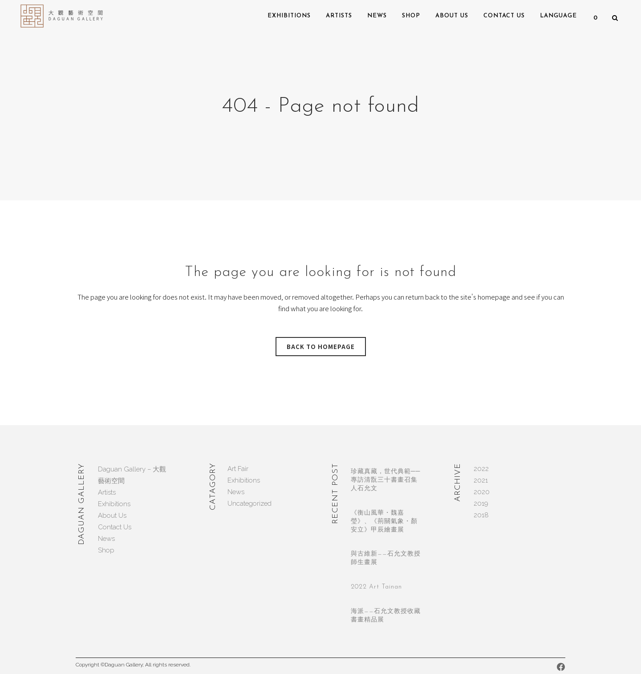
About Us (112, 516)
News (106, 539)
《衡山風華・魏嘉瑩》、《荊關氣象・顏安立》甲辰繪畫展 (384, 521)
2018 (481, 515)
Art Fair (237, 469)
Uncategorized (249, 503)
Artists (107, 492)
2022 (481, 469)
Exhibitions (114, 504)
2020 (482, 492)
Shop (106, 550)
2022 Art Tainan (376, 587)
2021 (481, 480)
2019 (481, 503)
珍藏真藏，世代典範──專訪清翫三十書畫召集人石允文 (386, 480)
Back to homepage (321, 346)
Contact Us (114, 527)
